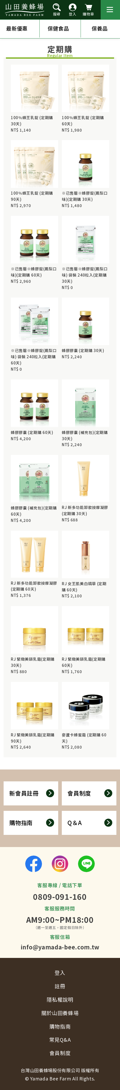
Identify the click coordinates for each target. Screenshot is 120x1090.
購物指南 (31, 822)
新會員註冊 (31, 793)
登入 (60, 972)
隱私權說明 (60, 999)
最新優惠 (17, 28)
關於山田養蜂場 (60, 1013)
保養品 (104, 28)
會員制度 (89, 793)
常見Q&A (60, 1039)
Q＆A (89, 822)
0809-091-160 (60, 896)
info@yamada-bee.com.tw (60, 947)
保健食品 (61, 28)
